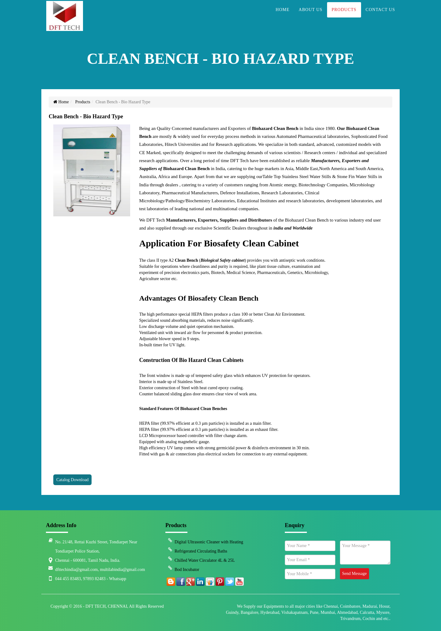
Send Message (354, 573)
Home (282, 17)
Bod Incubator (187, 569)
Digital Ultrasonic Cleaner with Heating (209, 542)
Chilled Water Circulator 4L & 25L (205, 560)
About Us (310, 17)
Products (344, 17)
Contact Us (380, 17)
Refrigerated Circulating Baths (201, 551)
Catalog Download (72, 479)
